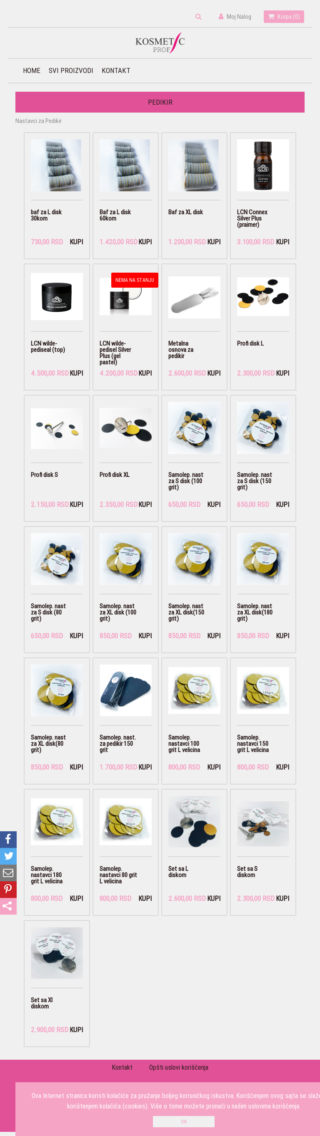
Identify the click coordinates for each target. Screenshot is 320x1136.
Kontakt (116, 70)
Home (31, 70)
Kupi (76, 242)
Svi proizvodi (71, 70)
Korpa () (284, 16)
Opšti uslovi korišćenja (178, 1072)
